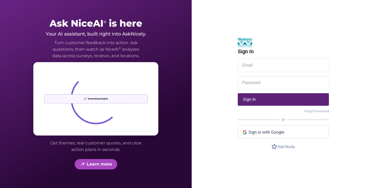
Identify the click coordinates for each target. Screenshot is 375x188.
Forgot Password (316, 111)
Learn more (96, 164)
